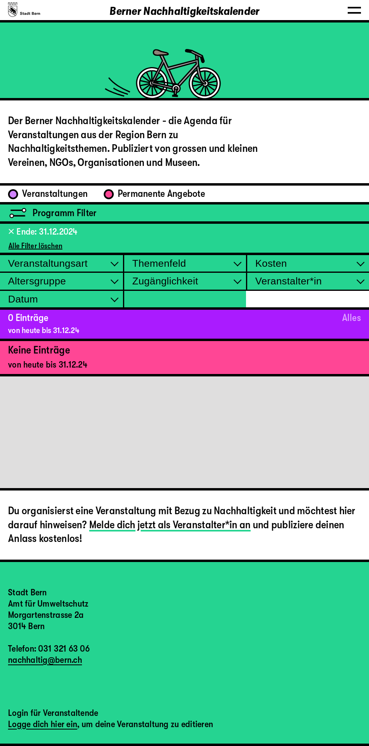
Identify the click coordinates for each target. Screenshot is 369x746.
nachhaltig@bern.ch (45, 659)
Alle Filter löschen (35, 245)
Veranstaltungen (48, 193)
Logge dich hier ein (42, 724)
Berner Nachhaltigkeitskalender (184, 11)
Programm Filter (52, 213)
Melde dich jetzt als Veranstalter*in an (170, 525)
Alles (351, 317)
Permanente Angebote (154, 193)
